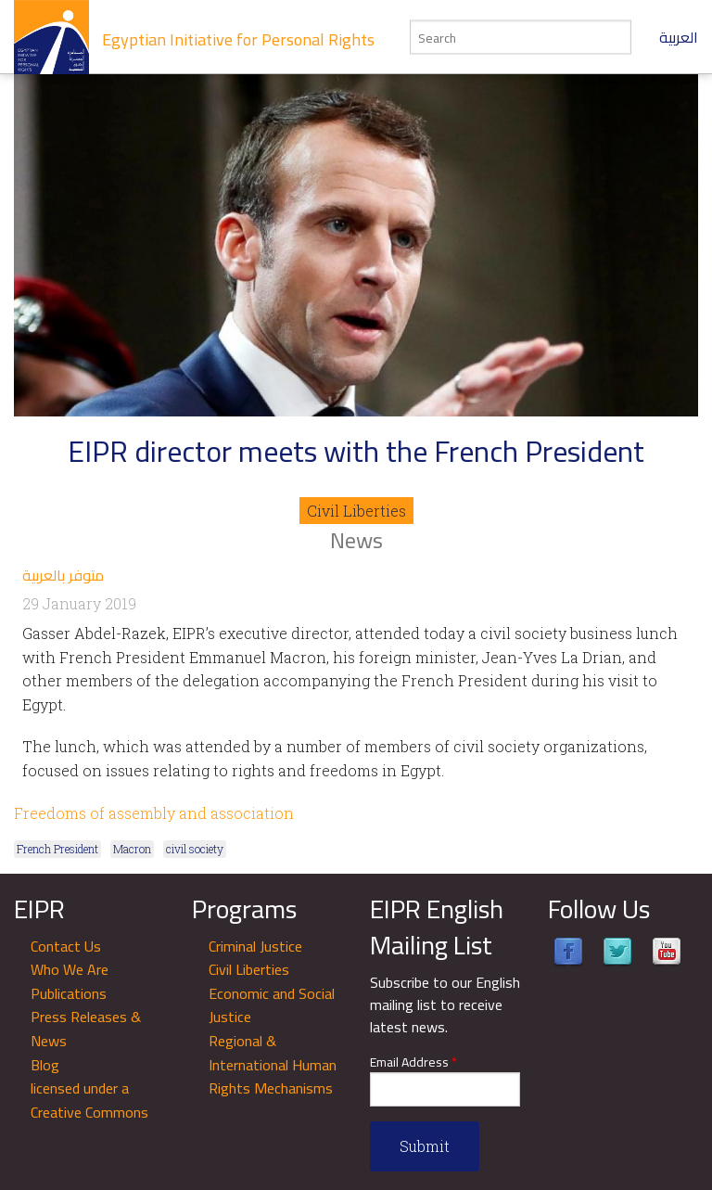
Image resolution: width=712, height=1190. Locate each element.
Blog (45, 1065)
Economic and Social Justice (272, 1005)
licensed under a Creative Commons (89, 1100)
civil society (194, 848)
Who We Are (69, 969)
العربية (678, 37)
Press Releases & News (86, 1029)
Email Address (413, 1062)
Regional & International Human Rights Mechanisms (273, 1064)
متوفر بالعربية (63, 575)
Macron (132, 848)
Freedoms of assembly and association (154, 813)
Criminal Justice (255, 946)
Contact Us (66, 946)
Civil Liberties (356, 510)
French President (57, 848)
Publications (69, 993)
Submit (425, 1146)
